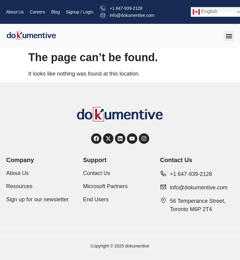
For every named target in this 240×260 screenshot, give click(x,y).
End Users (96, 199)
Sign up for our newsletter (37, 199)
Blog (55, 11)
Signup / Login (79, 11)
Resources (19, 186)
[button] (229, 36)
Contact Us (96, 173)
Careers (37, 11)
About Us (15, 11)
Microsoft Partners (105, 186)
